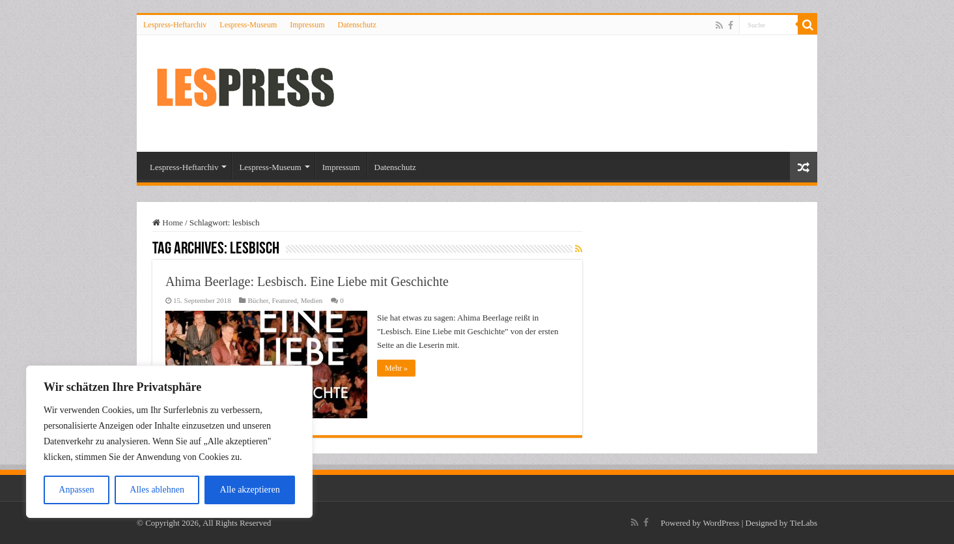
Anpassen (76, 489)
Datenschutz (357, 24)
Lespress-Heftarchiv (174, 24)
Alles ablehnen (157, 489)
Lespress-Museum (248, 24)
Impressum (307, 24)
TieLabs (803, 523)
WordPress (721, 523)
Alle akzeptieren (250, 489)
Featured (284, 300)
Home (167, 222)
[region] (169, 441)
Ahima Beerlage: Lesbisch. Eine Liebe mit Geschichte (307, 281)
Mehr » (396, 368)
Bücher (257, 300)
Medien (312, 300)
